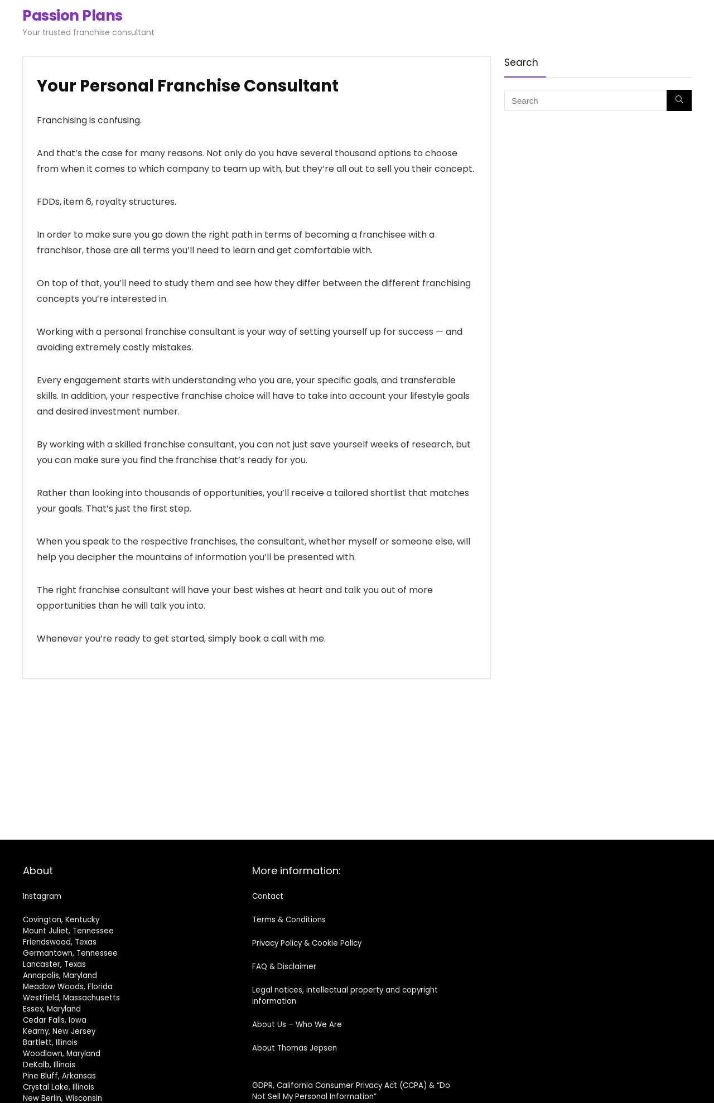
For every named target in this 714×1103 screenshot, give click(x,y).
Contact (267, 896)
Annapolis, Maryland (60, 975)
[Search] (679, 100)
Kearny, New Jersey (59, 1031)
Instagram (42, 896)
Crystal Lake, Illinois (58, 1087)
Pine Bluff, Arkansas (59, 1076)
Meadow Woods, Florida (68, 986)
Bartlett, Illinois (50, 1042)
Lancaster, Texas (54, 964)
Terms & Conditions (289, 919)
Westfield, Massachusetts (71, 998)
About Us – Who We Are (297, 1024)
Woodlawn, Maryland (61, 1053)
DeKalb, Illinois (49, 1064)
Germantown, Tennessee (70, 953)
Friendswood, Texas (60, 942)
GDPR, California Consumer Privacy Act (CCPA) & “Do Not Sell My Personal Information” (351, 1091)
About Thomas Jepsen (294, 1048)
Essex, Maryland (52, 1009)
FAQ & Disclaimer (284, 966)
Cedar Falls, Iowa (54, 1020)
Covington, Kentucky (61, 919)
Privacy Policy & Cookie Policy (306, 943)
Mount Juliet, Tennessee (68, 931)
